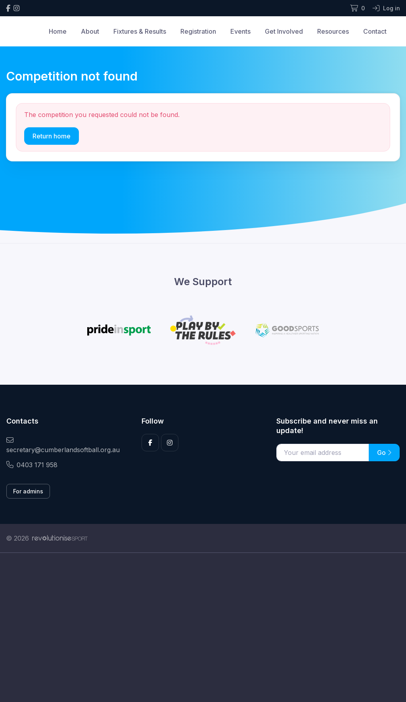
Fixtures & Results (139, 31)
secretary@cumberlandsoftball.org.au (63, 445)
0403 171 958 (31, 465)
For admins (28, 491)
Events (240, 31)
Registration (198, 31)
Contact (375, 31)
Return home (52, 136)
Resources (333, 31)
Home (58, 31)
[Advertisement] (203, 627)
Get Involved (284, 31)
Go (384, 452)
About (90, 31)
